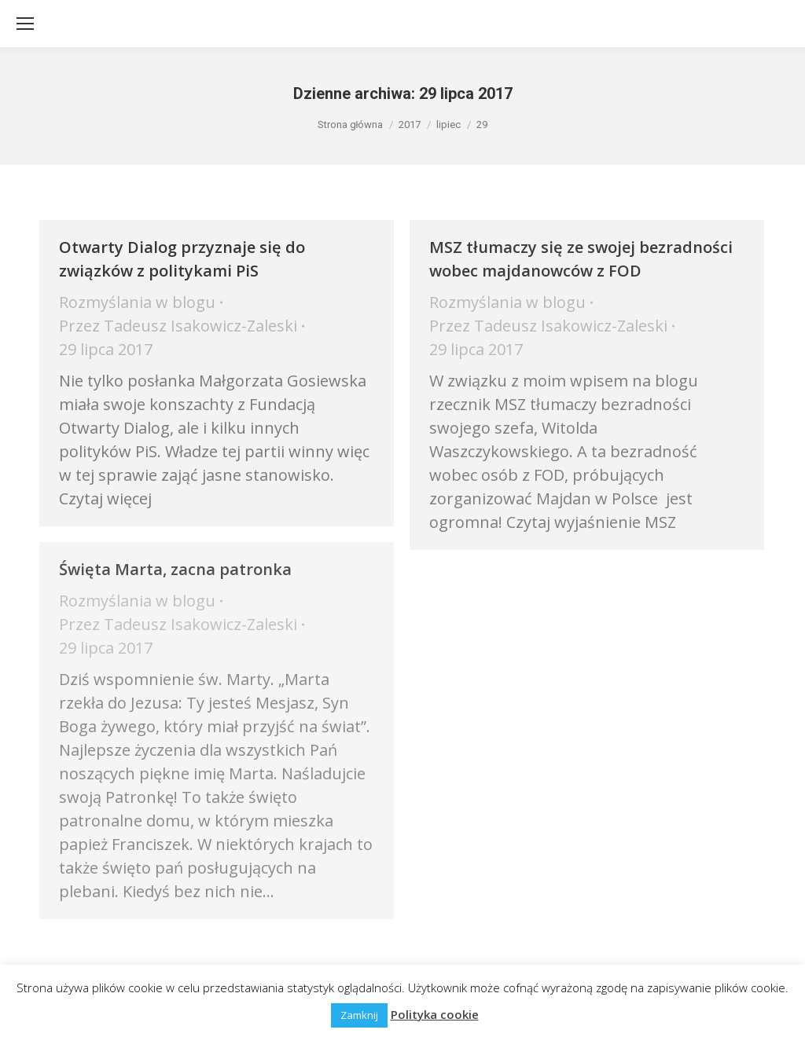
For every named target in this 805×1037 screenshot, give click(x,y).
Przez (178, 325)
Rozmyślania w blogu (137, 302)
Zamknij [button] (359, 1015)
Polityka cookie (435, 1014)
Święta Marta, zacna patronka (175, 569)
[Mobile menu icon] (25, 23)
